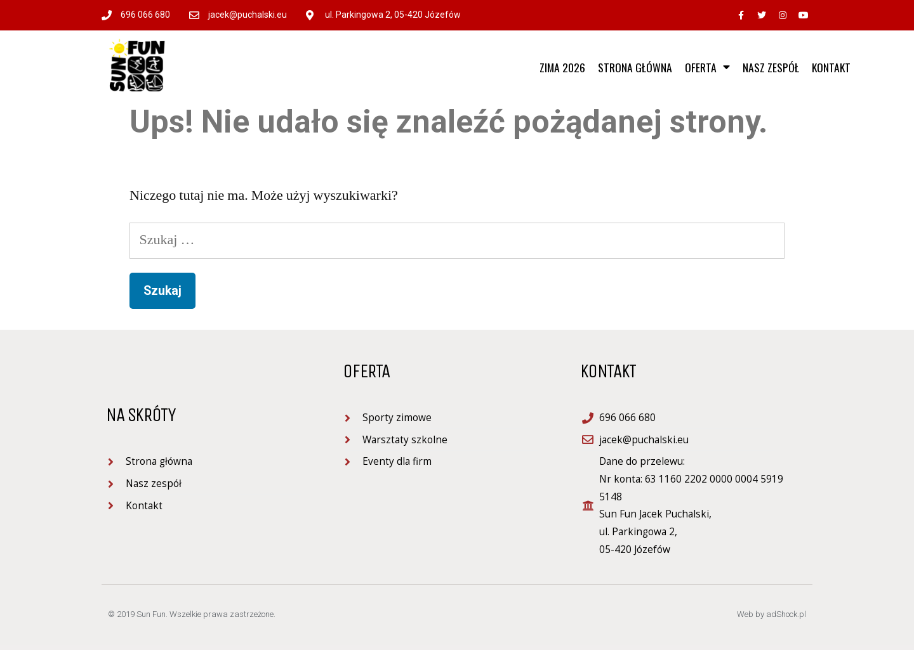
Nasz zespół (771, 67)
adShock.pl (786, 614)
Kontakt (831, 67)
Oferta (707, 67)
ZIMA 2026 (562, 67)
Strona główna (635, 67)
